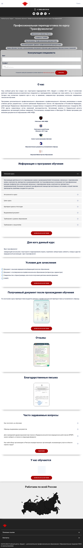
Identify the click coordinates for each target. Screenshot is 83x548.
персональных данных (48, 72)
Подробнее (41, 451)
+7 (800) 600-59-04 (43, 9)
